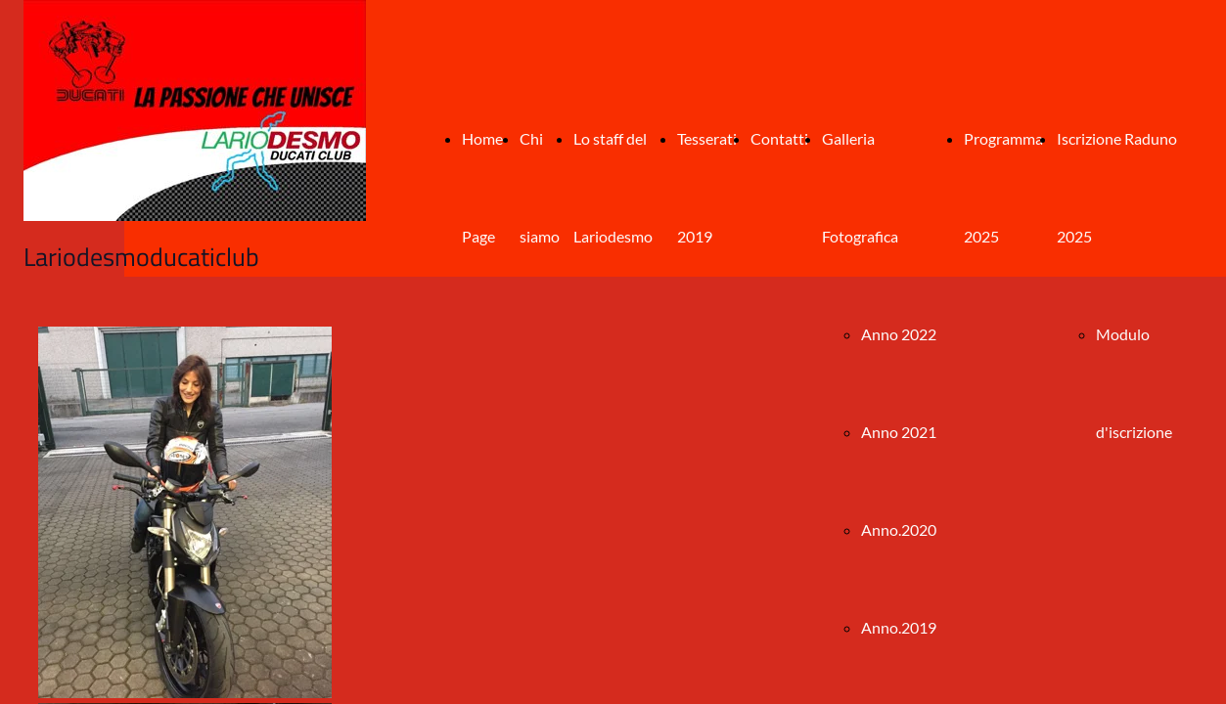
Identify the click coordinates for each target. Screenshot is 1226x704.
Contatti (779, 138)
